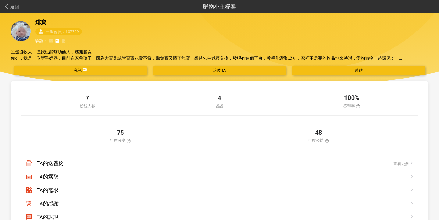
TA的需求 (48, 190)
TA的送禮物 (50, 163)
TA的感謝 (48, 203)
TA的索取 (48, 177)
